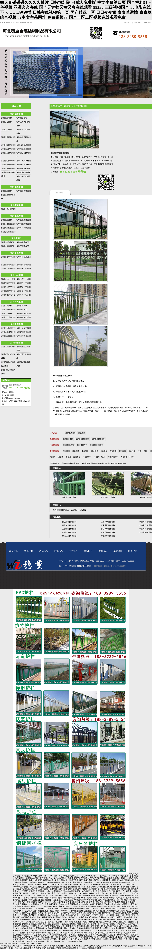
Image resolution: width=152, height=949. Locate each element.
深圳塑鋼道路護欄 (8, 265)
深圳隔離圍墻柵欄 (8, 165)
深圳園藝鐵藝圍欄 (23, 191)
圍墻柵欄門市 (82, 445)
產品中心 (43, 44)
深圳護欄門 (16, 238)
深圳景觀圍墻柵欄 (8, 161)
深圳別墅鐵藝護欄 (8, 232)
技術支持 (76, 44)
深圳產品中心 (68, 106)
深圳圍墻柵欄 (16, 114)
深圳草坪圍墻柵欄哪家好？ (115, 463)
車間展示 (108, 44)
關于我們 (127, 22)
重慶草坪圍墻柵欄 (108, 536)
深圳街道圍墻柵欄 (23, 145)
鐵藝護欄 (75, 451)
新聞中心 (60, 44)
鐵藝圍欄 (85, 451)
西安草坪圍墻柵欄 (69, 522)
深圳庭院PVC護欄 (23, 283)
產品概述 (59, 193)
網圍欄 (60, 457)
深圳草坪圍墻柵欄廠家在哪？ (69, 463)
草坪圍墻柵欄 (70, 433)
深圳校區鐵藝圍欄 (8, 209)
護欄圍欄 (76, 457)
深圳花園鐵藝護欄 (8, 228)
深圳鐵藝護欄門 (7, 246)
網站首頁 (11, 44)
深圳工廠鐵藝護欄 (8, 224)
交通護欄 (132, 451)
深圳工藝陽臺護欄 (8, 328)
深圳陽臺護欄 (16, 324)
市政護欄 (113, 451)
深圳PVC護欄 (16, 275)
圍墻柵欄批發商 (68, 445)
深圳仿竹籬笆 (21, 310)
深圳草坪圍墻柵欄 (8, 168)
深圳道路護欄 (16, 253)
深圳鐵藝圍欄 (6, 191)
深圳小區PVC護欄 (23, 279)
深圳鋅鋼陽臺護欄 (23, 332)
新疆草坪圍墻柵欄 (69, 532)
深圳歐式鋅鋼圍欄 (8, 347)
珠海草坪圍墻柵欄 (69, 536)
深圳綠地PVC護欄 (8, 279)
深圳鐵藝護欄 (16, 216)
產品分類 (16, 106)
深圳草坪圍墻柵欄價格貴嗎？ (93, 463)
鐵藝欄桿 (103, 451)
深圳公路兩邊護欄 (23, 265)
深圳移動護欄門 (7, 242)
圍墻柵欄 (81, 433)
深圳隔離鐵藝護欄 (23, 224)
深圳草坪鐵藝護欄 (23, 228)
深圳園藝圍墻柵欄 (23, 149)
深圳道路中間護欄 (8, 257)
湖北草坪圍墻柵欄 (69, 525)
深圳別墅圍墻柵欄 (8, 145)
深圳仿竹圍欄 (6, 313)
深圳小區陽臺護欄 (23, 328)
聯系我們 (137, 22)
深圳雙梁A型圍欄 (23, 168)
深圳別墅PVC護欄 (8, 283)
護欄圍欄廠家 (113, 457)
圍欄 (145, 451)
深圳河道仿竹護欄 (23, 317)
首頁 (60, 106)
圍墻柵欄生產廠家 (96, 445)
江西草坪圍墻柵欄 (108, 522)
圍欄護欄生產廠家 (127, 457)
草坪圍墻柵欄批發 (98, 439)
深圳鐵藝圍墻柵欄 (8, 149)
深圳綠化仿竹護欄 (8, 310)
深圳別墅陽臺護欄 (23, 336)
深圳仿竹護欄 (16, 302)
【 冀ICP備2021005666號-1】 (115, 566)
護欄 (139, 451)
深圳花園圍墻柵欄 (8, 137)
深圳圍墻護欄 (21, 118)
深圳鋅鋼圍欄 (16, 343)
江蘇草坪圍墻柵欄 (69, 529)
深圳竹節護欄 (21, 306)
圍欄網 (68, 457)
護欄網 (52, 457)
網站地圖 (147, 22)
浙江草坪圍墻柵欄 (108, 529)
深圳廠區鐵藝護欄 (23, 220)
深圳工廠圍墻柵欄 (23, 161)
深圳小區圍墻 (6, 130)
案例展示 (92, 44)
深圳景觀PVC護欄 (8, 287)
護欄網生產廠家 (99, 457)
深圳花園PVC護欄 (23, 287)
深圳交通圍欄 (6, 122)
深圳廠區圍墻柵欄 (23, 165)
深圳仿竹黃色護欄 (8, 317)
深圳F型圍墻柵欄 (23, 172)
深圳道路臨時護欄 (8, 269)
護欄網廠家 (87, 457)
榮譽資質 (124, 44)
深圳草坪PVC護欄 (23, 295)
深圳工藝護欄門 (22, 246)
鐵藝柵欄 (94, 451)
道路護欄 (122, 451)
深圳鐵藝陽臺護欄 (8, 336)
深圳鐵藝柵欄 (6, 118)
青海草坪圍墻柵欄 (108, 532)
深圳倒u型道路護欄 (24, 269)
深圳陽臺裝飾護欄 (8, 332)
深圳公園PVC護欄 (23, 291)
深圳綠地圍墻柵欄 (8, 153)
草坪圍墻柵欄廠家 (82, 439)
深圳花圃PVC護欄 (8, 291)
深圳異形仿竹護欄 (23, 313)
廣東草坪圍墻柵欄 (108, 525)
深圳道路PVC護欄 (8, 295)
